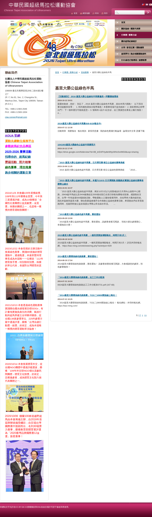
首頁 (57, 72)
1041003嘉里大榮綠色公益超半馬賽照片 (76, 144)
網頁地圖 (86, 13)
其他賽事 (85, 72)
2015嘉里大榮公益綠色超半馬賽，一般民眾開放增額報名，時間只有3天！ (92, 235)
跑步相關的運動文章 (18, 172)
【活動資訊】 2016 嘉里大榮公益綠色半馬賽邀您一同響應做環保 (88, 96)
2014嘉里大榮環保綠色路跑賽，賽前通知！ (78, 256)
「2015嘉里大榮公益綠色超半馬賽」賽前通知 (79, 214)
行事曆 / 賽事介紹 (70, 72)
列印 (106, 13)
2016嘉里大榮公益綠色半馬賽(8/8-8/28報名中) (79, 123)
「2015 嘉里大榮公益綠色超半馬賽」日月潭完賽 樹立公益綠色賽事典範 (91, 162)
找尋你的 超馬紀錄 (18, 156)
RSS (97, 13)
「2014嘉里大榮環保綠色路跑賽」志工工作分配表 (81, 277)
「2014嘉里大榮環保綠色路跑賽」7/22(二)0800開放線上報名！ (87, 295)
